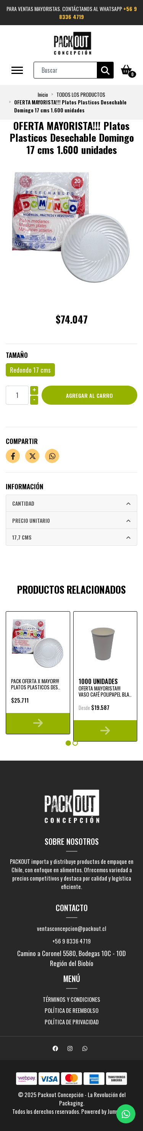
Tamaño (17, 355)
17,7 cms (21, 537)
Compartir (22, 441)
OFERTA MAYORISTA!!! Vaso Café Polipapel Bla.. (105, 691)
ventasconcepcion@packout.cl (71, 928)
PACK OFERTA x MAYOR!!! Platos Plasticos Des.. (35, 684)
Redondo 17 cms (30, 370)
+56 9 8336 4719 (71, 941)
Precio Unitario (31, 520)
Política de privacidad (72, 1021)
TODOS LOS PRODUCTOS (80, 94)
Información (24, 486)
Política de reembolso (71, 1010)
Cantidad (23, 503)
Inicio (43, 94)
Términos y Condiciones (71, 999)
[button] (68, 743)
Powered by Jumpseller (105, 1111)
